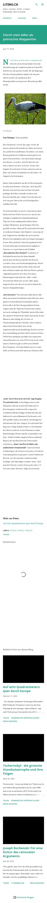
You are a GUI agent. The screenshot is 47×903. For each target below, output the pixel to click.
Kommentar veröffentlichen (25, 718)
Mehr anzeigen (10, 721)
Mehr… (35, 18)
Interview (22, 18)
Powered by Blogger (23, 897)
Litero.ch (10, 4)
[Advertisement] (23, 624)
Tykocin (28, 530)
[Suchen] (36, 4)
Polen (13, 530)
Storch (20, 530)
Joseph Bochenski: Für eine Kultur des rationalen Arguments (23, 852)
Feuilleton (7, 18)
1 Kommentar (17, 883)
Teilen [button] (6, 534)
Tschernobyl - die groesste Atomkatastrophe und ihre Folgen (23, 769)
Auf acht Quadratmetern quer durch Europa (21, 689)
